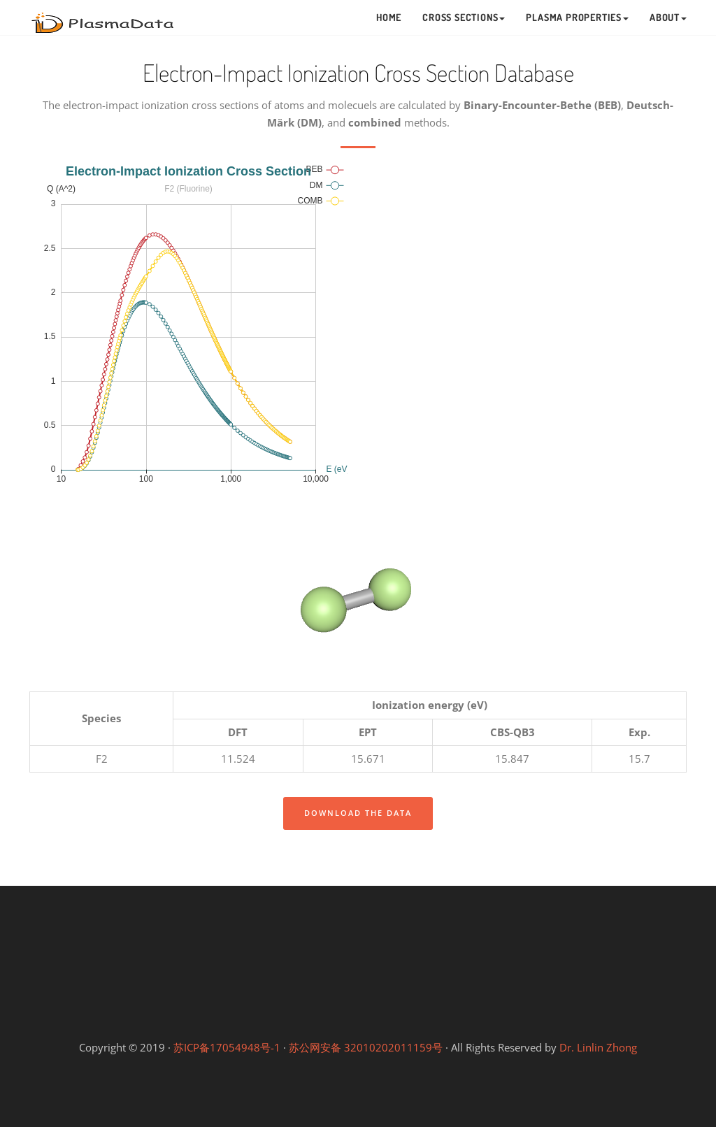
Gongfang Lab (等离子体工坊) (480, 1013)
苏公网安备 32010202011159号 (366, 1047)
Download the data (358, 812)
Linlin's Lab (358, 963)
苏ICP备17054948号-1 (226, 1047)
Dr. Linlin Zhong (598, 1047)
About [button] (668, 17)
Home (388, 17)
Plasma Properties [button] (577, 17)
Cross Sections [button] (463, 17)
